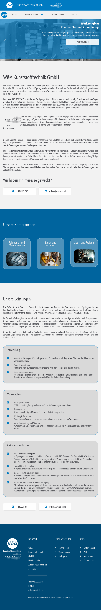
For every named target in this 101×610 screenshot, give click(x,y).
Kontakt (74, 15)
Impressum (86, 556)
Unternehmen (58, 15)
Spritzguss (60, 556)
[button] (5, 40)
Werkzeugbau (83, 42)
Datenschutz (86, 561)
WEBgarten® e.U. (68, 598)
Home (14, 15)
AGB (83, 552)
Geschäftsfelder (34, 14)
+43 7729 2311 (19, 191)
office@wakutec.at (55, 191)
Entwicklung (61, 548)
